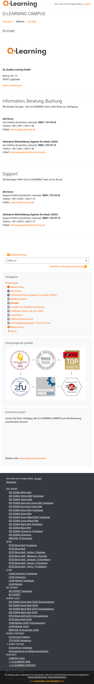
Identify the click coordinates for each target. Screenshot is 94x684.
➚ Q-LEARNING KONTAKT (22, 665)
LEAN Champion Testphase (23, 573)
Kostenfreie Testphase (20, 647)
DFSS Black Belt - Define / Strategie (27, 552)
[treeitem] (47, 307)
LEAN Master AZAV (19, 626)
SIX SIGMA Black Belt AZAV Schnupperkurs (31, 608)
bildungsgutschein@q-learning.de (27, 152)
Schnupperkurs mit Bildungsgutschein (29, 651)
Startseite (7, 21)
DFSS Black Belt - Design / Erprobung (28, 563)
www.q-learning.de (12, 85)
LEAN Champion (17, 577)
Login (86, 4)
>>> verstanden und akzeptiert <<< (47, 681)
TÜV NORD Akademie (20, 640)
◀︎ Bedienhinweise (17, 254)
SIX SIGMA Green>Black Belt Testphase (29, 517)
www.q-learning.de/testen (32, 458)
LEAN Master (16, 584)
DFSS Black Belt (17, 548)
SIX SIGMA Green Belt (20, 513)
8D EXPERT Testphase (20, 591)
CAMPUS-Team (17, 658)
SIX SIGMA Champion (20, 534)
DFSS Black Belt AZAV (20, 619)
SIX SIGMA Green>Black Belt (24, 520)
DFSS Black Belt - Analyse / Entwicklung (29, 559)
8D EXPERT (15, 594)
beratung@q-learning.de (22, 129)
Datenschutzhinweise (57, 677)
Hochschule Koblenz (19, 637)
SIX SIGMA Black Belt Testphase (26, 524)
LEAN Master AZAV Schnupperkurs (27, 623)
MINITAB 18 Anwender (21, 538)
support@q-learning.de (22, 202)
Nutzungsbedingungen (37, 677)
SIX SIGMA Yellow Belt (20, 499)
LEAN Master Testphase (21, 580)
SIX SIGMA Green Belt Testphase (26, 510)
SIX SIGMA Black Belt (20, 527)
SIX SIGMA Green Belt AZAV (23, 605)
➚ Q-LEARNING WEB (19, 661)
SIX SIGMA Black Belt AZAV (23, 612)
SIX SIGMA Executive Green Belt (25, 506)
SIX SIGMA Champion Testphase (26, 531)
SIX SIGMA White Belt (20, 492)
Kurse (14, 331)
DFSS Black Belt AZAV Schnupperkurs (28, 616)
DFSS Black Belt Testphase (23, 545)
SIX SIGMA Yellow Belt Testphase (26, 496)
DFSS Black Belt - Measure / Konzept (28, 556)
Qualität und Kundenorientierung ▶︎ (68, 266)
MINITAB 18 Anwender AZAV (24, 630)
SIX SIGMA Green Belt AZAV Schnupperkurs (31, 601)
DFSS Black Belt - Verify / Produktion (28, 566)
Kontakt (32, 21)
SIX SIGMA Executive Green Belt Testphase (31, 503)
